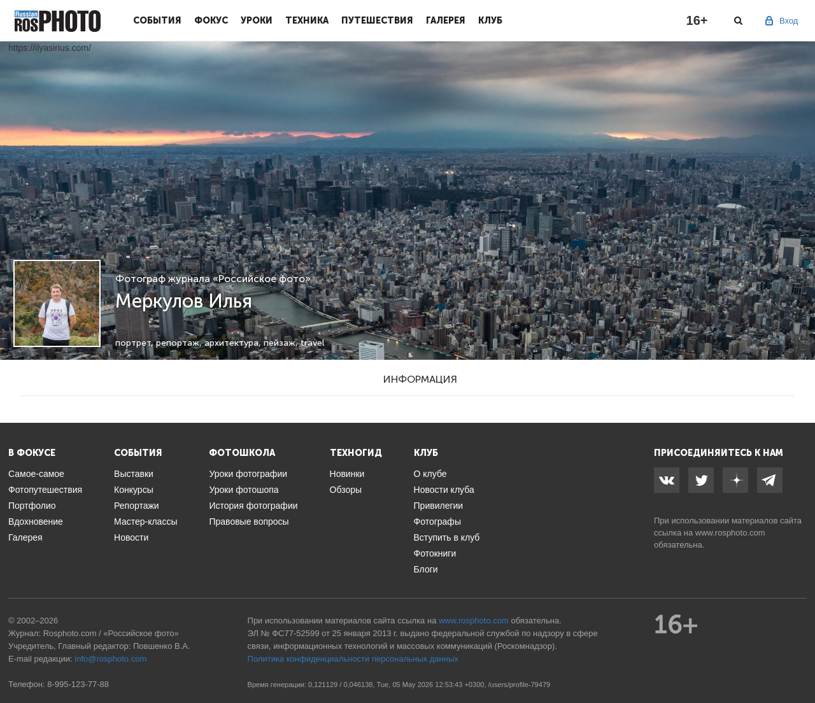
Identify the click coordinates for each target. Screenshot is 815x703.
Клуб (490, 20)
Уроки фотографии (248, 474)
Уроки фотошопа (243, 490)
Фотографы (437, 521)
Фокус (211, 20)
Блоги (426, 569)
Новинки (347, 474)
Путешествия (377, 20)
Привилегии (439, 506)
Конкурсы (133, 490)
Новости (131, 537)
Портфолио (32, 506)
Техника (307, 20)
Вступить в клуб (447, 537)
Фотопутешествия (45, 490)
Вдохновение (35, 521)
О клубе (430, 474)
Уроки (257, 20)
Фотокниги (435, 553)
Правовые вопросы (248, 521)
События (157, 20)
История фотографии (253, 506)
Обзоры (346, 490)
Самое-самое (36, 474)
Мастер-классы (145, 521)
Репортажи (136, 506)
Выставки (133, 474)
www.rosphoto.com (730, 532)
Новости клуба (444, 490)
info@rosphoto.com (110, 659)
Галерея (445, 20)
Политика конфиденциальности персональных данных (353, 659)
